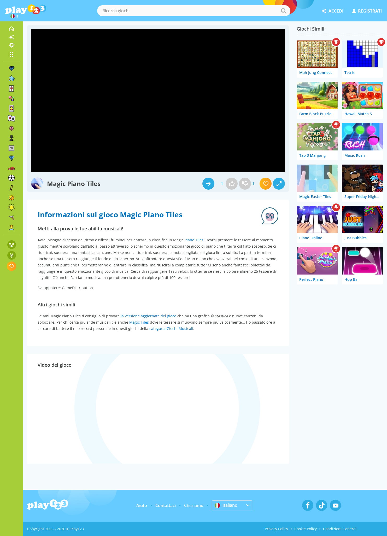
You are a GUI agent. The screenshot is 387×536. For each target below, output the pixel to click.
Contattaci (165, 505)
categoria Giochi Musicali (171, 328)
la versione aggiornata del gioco (148, 315)
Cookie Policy (305, 528)
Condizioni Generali (340, 528)
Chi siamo (193, 505)
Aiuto (141, 505)
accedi (332, 11)
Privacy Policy (276, 528)
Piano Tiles (194, 239)
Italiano (226, 505)
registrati (367, 11)
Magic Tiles (139, 322)
